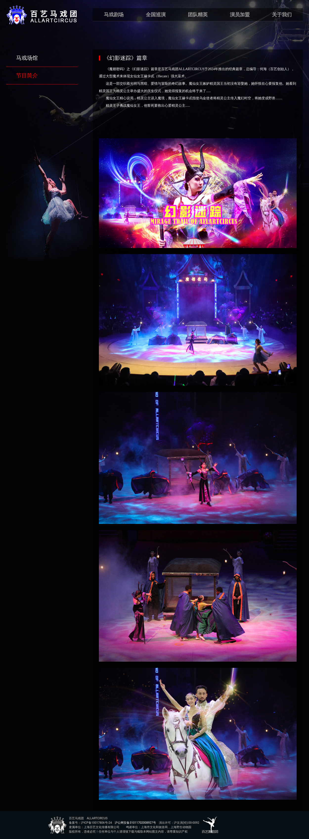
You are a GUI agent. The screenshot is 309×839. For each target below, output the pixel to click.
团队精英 (198, 15)
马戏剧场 (114, 15)
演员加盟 (240, 15)
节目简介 (27, 75)
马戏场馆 (27, 58)
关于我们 (282, 15)
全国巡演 (156, 15)
